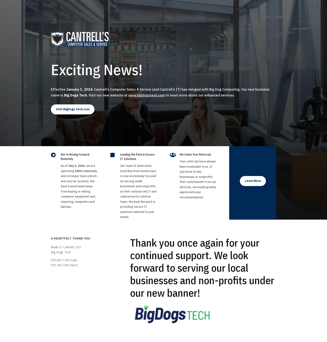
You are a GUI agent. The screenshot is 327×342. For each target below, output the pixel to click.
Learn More (253, 181)
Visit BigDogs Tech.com (72, 109)
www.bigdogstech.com (146, 95)
